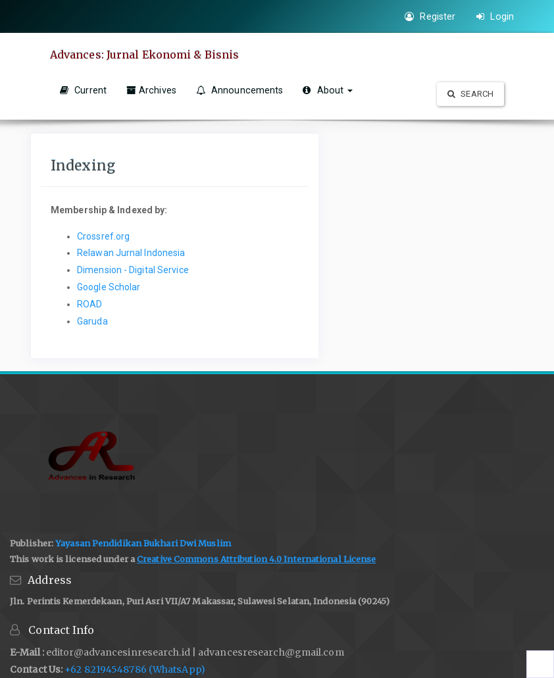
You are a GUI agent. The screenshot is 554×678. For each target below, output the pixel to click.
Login (495, 16)
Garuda (92, 321)
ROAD (89, 304)
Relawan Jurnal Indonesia (131, 253)
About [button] (328, 90)
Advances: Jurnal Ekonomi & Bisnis (144, 54)
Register (430, 16)
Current (83, 90)
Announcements (240, 90)
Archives (151, 90)
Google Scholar (108, 287)
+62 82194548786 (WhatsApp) (134, 669)
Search (470, 94)
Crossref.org (103, 236)
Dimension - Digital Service (133, 270)
